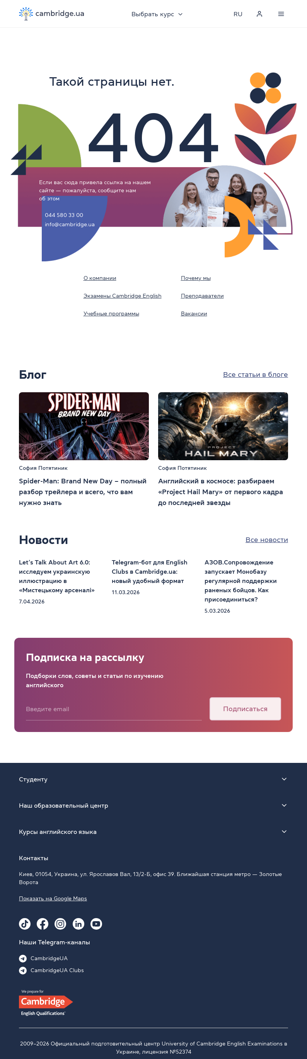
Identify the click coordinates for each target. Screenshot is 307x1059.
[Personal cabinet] (259, 14)
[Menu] (281, 14)
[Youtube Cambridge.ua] (96, 924)
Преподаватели (202, 295)
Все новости (267, 539)
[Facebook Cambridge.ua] (42, 924)
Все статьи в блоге (255, 374)
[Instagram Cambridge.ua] (60, 924)
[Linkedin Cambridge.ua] (78, 924)
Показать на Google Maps (53, 898)
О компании (100, 278)
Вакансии (194, 313)
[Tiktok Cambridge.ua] (25, 924)
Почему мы (196, 278)
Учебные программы (111, 313)
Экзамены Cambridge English (123, 295)
